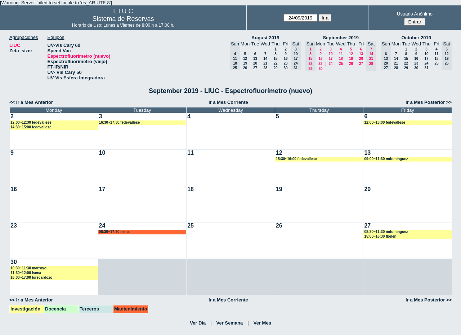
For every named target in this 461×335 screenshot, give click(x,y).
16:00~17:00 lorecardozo (31, 277)
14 (265, 59)
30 (285, 68)
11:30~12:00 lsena (25, 273)
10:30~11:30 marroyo (28, 268)
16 (285, 59)
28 (265, 68)
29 (275, 68)
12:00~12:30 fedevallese (31, 122)
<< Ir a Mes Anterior (31, 102)
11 (341, 54)
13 (255, 59)
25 (341, 64)
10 (330, 54)
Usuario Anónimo (415, 14)
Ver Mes (262, 323)
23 (285, 63)
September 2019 (341, 37)
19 (245, 63)
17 (330, 59)
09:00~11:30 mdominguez (386, 159)
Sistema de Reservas (123, 18)
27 (255, 68)
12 (245, 59)
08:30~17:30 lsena (114, 232)
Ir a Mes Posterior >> (429, 102)
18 (341, 59)
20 (255, 63)
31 (426, 68)
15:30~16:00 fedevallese (296, 159)
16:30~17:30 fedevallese (119, 122)
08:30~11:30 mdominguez (386, 232)
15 (275, 59)
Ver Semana (229, 323)
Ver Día (198, 323)
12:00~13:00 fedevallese (384, 122)
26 (245, 68)
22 (275, 63)
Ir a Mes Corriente (228, 102)
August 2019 (265, 37)
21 (265, 63)
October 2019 (416, 37)
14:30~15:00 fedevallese (31, 127)
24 (330, 64)
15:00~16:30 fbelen (380, 236)
